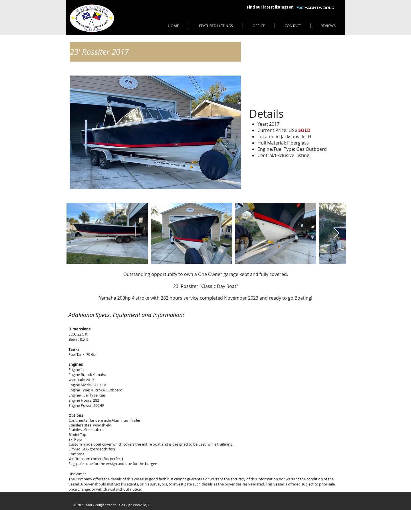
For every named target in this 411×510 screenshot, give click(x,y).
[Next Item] (336, 233)
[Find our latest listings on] (270, 7)
